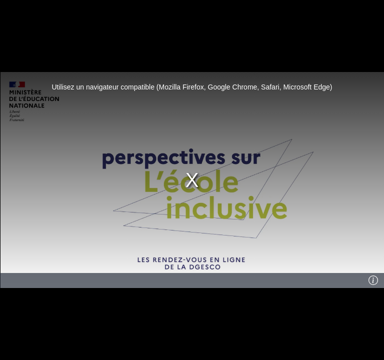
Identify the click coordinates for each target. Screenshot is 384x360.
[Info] (373, 280)
